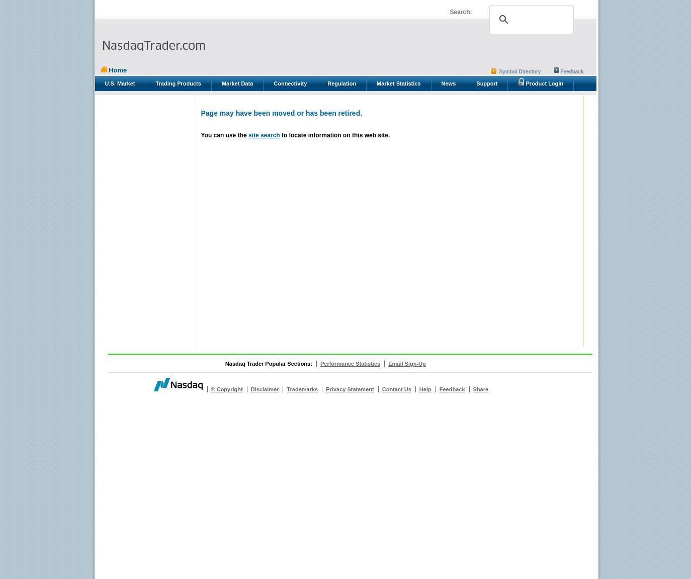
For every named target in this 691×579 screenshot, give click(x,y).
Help (425, 389)
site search (264, 135)
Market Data (237, 83)
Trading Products (178, 83)
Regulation (341, 83)
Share (481, 389)
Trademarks (302, 389)
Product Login (540, 82)
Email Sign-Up (407, 364)
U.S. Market (120, 83)
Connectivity (290, 83)
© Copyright (227, 389)
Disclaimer (265, 389)
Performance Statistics (350, 364)
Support (486, 83)
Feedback (571, 71)
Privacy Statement (350, 389)
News (449, 83)
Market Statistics (398, 83)
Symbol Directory (520, 71)
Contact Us (396, 389)
